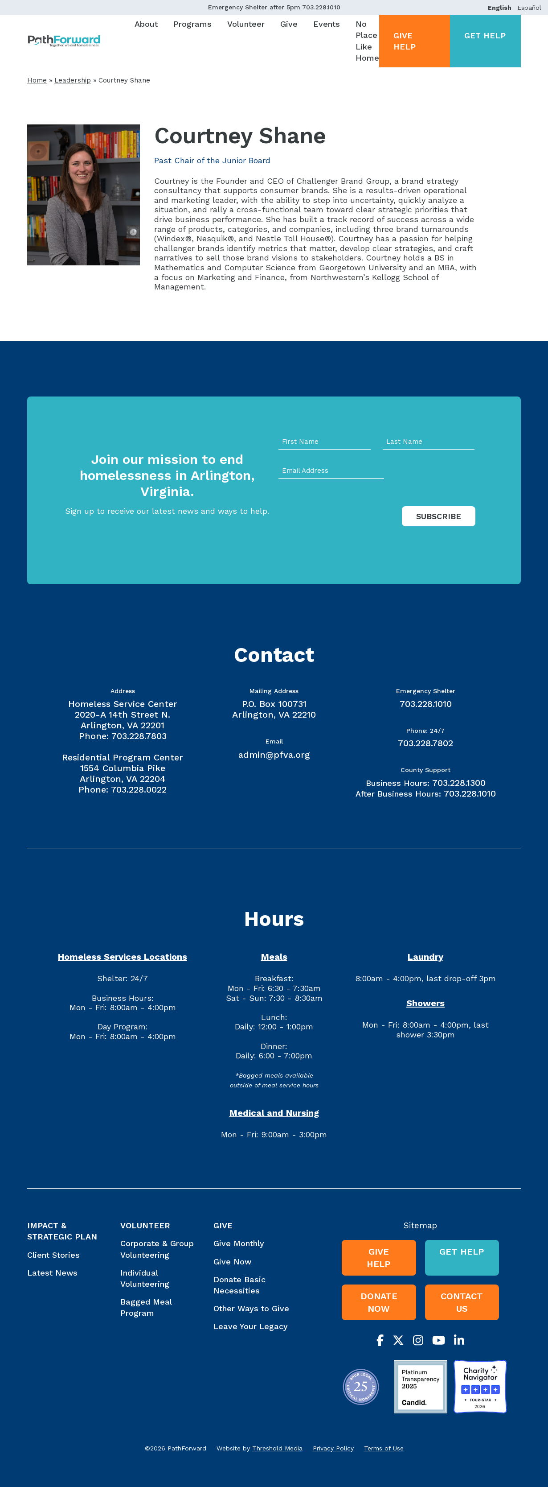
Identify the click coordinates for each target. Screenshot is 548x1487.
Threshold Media (277, 1448)
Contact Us (462, 1302)
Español (529, 7)
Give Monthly (238, 1243)
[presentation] (346, 525)
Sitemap (420, 1225)
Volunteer (246, 24)
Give (289, 24)
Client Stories (53, 1255)
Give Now (232, 1261)
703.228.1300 (459, 782)
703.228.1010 (321, 7)
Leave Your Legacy (250, 1326)
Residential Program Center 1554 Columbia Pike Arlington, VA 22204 (122, 768)
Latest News (52, 1272)
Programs (192, 24)
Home (37, 80)
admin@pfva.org (274, 754)
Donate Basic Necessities (239, 1285)
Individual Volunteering (144, 1278)
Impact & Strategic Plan (62, 1231)
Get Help (485, 35)
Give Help (404, 41)
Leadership (72, 80)
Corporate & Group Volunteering (157, 1249)
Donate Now (378, 1302)
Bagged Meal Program (146, 1307)
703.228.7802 (425, 743)
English (499, 7)
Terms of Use (384, 1448)
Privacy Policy (333, 1448)
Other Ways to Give (251, 1308)
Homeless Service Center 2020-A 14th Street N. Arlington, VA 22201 (122, 714)
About (146, 24)
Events (326, 24)
